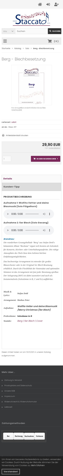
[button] (8, 31)
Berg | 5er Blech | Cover (30, 320)
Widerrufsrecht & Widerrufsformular (19, 401)
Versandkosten (54, 148)
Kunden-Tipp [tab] (12, 186)
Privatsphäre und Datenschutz (17, 385)
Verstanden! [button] (11, 471)
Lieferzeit (7, 407)
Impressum (8, 396)
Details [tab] (7, 178)
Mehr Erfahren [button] (38, 465)
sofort (13, 122)
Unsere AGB (8, 391)
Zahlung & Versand (12, 380)
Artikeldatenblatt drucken (17, 135)
